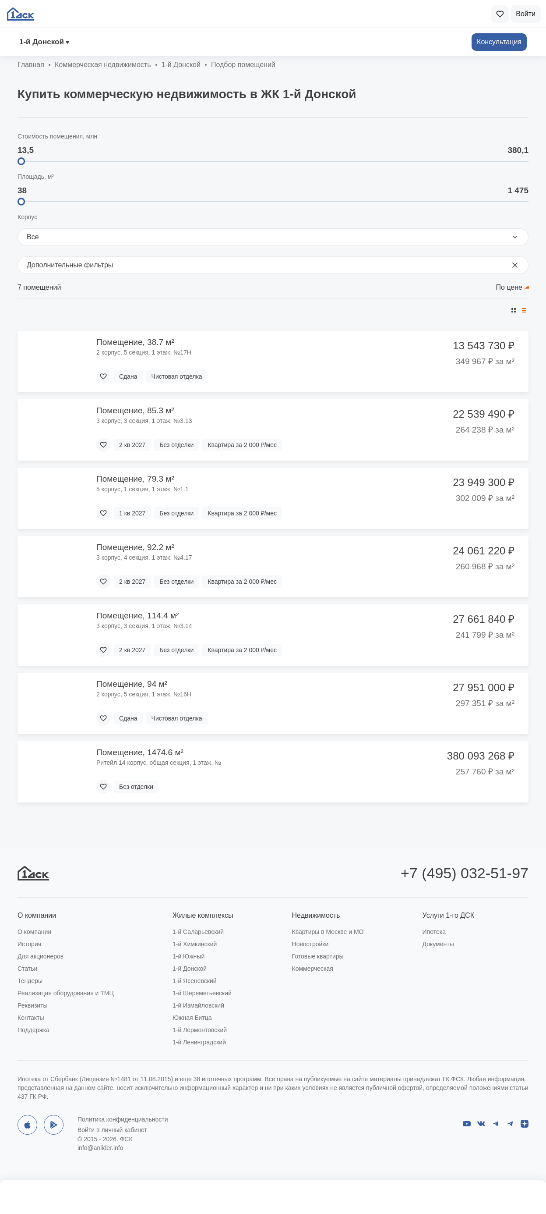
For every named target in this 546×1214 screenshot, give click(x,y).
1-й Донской (190, 968)
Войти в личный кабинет (112, 1129)
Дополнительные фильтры (273, 265)
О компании (37, 915)
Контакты (31, 1017)
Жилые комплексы (203, 915)
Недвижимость (316, 915)
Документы (438, 944)
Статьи (27, 968)
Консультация (499, 42)
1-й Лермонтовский (200, 1029)
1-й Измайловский (198, 1005)
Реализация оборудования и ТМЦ (66, 993)
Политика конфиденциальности (122, 1119)
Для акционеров (40, 956)
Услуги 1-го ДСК (448, 915)
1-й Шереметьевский (202, 993)
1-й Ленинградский (199, 1042)
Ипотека (434, 931)
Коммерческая (312, 968)
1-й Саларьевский (198, 931)
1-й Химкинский (195, 944)
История (29, 944)
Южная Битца (192, 1017)
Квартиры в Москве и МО (328, 931)
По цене (509, 287)
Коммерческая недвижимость (103, 64)
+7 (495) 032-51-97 (464, 873)
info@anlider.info (100, 1147)
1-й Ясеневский (195, 980)
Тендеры (30, 980)
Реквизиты (33, 1005)
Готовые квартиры (318, 956)
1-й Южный (188, 956)
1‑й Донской (41, 42)
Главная (31, 64)
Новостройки (310, 944)
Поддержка (33, 1029)
